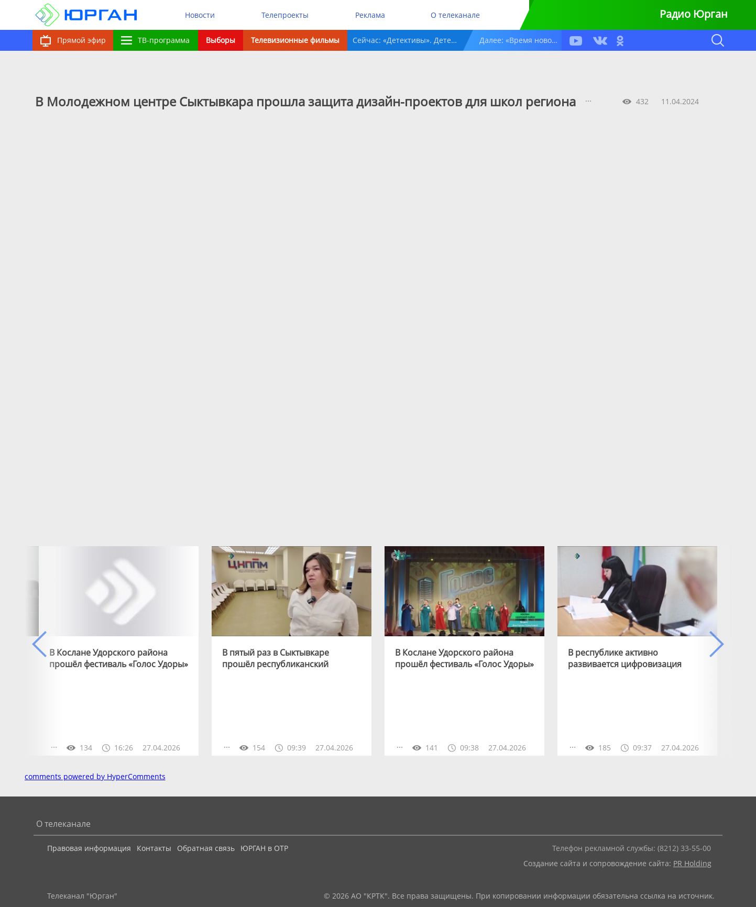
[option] (119, 651)
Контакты (154, 848)
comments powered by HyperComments (95, 776)
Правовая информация (89, 848)
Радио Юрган (694, 14)
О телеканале (455, 15)
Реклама (370, 15)
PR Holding (692, 863)
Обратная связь (206, 848)
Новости (200, 15)
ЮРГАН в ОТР (264, 848)
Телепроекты (285, 15)
